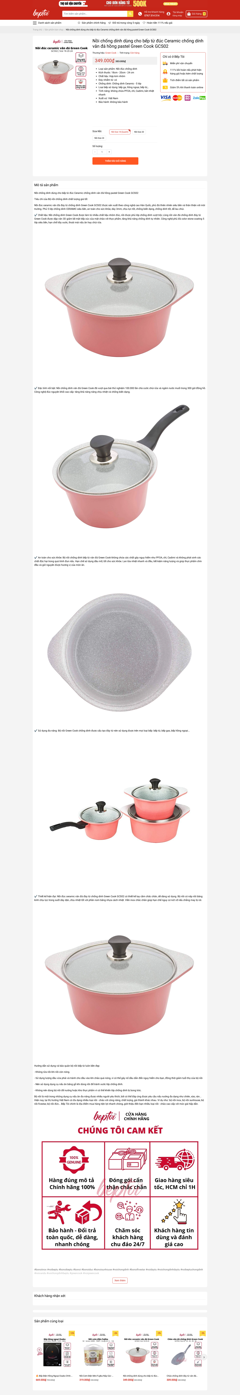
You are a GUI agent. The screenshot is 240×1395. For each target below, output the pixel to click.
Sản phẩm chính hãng (94, 22)
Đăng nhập (177, 15)
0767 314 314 (151, 15)
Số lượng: (97, 146)
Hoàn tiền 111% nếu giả (159, 22)
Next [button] (204, 1357)
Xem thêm (120, 1280)
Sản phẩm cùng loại (48, 1321)
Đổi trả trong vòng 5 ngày (126, 22)
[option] (54, 1357)
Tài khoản (178, 12)
